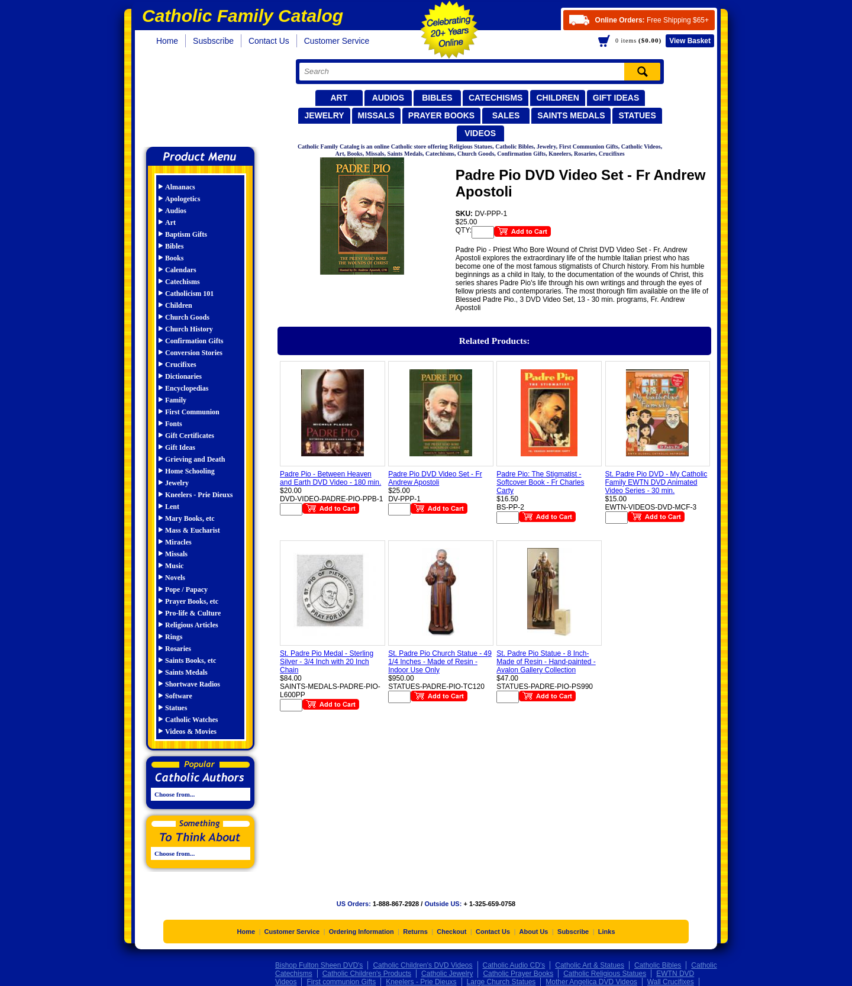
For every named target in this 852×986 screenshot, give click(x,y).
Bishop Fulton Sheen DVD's (319, 965)
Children (557, 97)
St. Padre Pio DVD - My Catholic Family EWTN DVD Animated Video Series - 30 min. (656, 482)
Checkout (451, 931)
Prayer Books (441, 115)
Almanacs (180, 187)
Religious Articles (191, 625)
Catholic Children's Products (366, 973)
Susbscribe (213, 41)
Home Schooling (190, 471)
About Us (533, 931)
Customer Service (337, 41)
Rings (173, 637)
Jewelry (324, 115)
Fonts (173, 424)
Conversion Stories (193, 353)
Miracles (178, 542)
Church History (189, 329)
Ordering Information (361, 931)
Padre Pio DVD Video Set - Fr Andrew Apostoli (435, 478)
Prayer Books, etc (191, 601)
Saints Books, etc (190, 660)
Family (175, 400)
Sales (506, 115)
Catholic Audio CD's (514, 965)
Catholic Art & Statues (589, 965)
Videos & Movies (191, 731)
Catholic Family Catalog (205, 99)
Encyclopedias (186, 388)
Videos (480, 133)
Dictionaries (183, 376)
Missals (376, 115)
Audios (388, 97)
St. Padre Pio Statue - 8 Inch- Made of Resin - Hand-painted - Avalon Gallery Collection (545, 661)
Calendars (180, 270)
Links (606, 931)
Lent (172, 506)
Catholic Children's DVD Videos (422, 965)
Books (174, 258)
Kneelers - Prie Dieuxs (199, 495)
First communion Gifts (341, 982)
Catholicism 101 (189, 293)
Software (178, 696)
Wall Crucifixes (670, 982)
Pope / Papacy (186, 589)
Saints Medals (571, 115)
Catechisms (496, 97)
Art (338, 97)
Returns (415, 931)
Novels (175, 577)
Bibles (437, 97)
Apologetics (182, 199)
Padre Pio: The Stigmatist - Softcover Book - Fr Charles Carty (540, 482)
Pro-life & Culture (193, 613)
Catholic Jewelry (447, 973)
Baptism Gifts (186, 234)
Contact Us (268, 41)
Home (167, 41)
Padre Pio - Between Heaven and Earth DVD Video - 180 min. (330, 478)
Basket (690, 41)
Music (174, 566)
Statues (637, 115)
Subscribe (573, 931)
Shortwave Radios (192, 684)
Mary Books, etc (190, 518)
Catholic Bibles (657, 965)
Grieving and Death (195, 459)
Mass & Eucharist (192, 530)
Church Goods (187, 317)
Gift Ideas (616, 97)
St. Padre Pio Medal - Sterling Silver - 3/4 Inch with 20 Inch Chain (326, 661)
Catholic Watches (191, 720)
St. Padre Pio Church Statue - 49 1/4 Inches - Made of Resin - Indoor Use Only (440, 661)
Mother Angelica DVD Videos (591, 982)
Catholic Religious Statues (604, 973)
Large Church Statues (501, 982)
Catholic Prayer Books (518, 973)
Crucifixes (180, 364)
